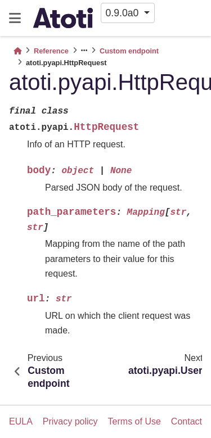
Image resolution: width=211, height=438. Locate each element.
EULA (21, 421)
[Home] (17, 51)
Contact (186, 421)
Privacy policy (70, 421)
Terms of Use (134, 421)
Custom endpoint (129, 51)
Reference (51, 51)
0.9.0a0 (124, 13)
